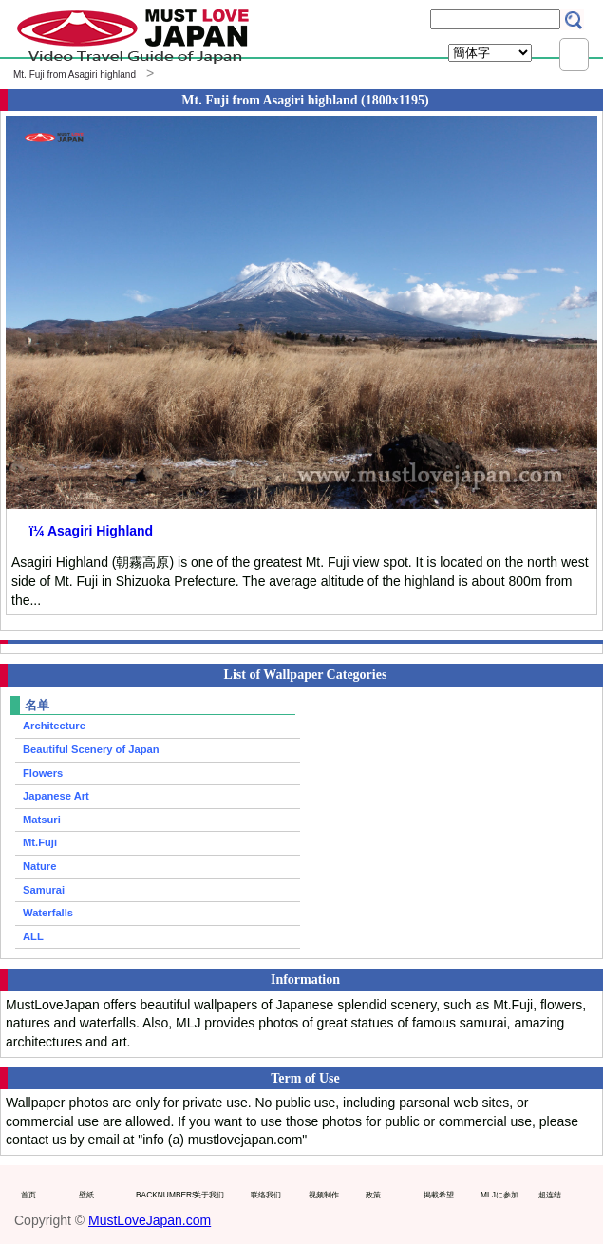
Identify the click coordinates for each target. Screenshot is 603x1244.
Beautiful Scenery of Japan (91, 749)
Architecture (54, 725)
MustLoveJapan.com (149, 1220)
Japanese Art (56, 795)
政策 (373, 1194)
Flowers (43, 773)
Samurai (44, 889)
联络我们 (266, 1194)
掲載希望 (439, 1194)
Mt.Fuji (40, 842)
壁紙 (86, 1194)
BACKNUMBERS (160, 1194)
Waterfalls (48, 912)
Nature (39, 866)
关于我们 (209, 1194)
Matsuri (42, 819)
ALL (33, 936)
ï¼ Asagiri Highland (91, 530)
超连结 (549, 1194)
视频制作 (324, 1194)
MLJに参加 (499, 1194)
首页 (28, 1194)
